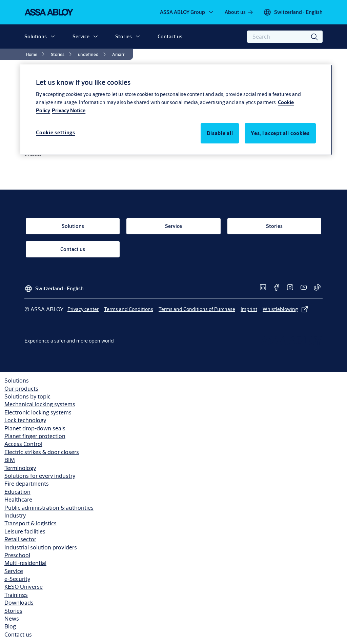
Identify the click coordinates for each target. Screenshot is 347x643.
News (11, 618)
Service (81, 36)
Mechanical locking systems (39, 404)
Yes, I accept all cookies (280, 133)
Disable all (220, 133)
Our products (21, 388)
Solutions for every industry (39, 476)
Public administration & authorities (49, 507)
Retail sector (20, 539)
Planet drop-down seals (34, 428)
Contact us (170, 36)
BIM (9, 460)
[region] (176, 109)
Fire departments (26, 483)
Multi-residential (25, 563)
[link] (239, 12)
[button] (52, 36)
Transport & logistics (30, 523)
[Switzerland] (293, 12)
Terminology (20, 468)
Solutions (35, 36)
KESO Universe (23, 586)
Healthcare (18, 499)
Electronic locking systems (38, 412)
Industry (15, 515)
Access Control (23, 444)
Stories (123, 36)
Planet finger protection (34, 436)
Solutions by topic (27, 396)
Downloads (19, 602)
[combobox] (285, 37)
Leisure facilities (24, 531)
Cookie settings (55, 132)
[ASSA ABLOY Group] (187, 12)
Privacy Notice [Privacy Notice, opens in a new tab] (68, 110)
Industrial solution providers (40, 547)
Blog (10, 626)
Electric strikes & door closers (41, 452)
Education (17, 491)
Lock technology (25, 420)
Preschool (17, 555)
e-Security (17, 579)
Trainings (16, 595)
